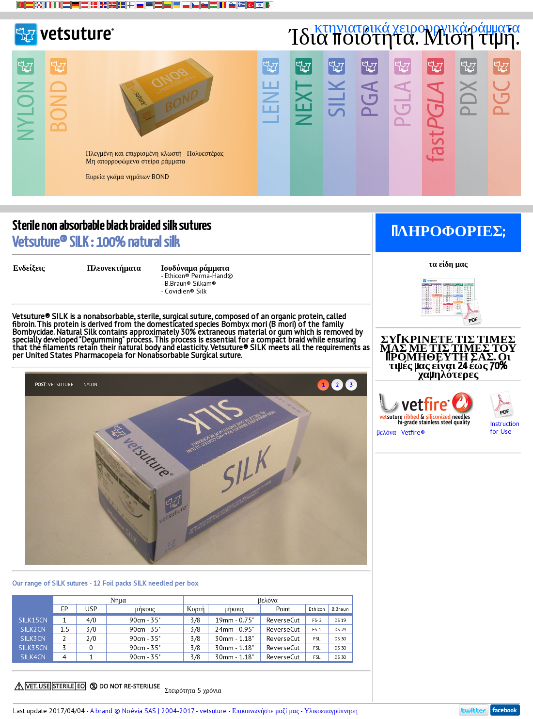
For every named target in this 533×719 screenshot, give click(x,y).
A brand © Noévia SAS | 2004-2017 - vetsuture (158, 710)
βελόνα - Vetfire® (424, 428)
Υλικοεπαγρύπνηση (331, 710)
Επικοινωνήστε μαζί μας (265, 710)
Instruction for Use (504, 423)
